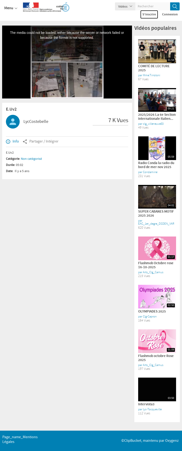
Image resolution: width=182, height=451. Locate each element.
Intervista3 (146, 404)
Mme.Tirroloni (151, 75)
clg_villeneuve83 (153, 124)
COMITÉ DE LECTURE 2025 (154, 68)
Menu (10, 8)
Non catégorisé (31, 159)
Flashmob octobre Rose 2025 (156, 358)
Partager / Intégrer (41, 141)
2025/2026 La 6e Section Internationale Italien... (157, 116)
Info (12, 141)
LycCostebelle (35, 122)
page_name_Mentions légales (20, 439)
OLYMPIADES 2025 (152, 311)
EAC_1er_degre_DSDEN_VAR (156, 224)
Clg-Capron (150, 316)
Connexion (170, 14)
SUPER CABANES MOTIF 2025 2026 (156, 213)
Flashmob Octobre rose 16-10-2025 (155, 265)
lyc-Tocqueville (152, 409)
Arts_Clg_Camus (153, 272)
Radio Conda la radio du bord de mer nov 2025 (156, 165)
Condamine (150, 172)
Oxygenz (172, 440)
